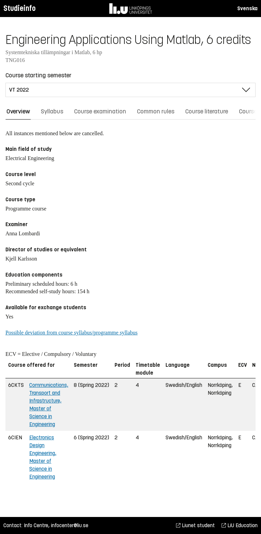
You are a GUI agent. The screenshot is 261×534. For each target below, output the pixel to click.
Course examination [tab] (100, 111)
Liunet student (195, 525)
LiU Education (240, 525)
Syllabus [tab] (52, 111)
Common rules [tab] (155, 111)
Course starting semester (38, 75)
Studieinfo (19, 8)
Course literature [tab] (206, 111)
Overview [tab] (18, 111)
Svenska (247, 8)
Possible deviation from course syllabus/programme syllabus (71, 332)
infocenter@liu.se (69, 525)
